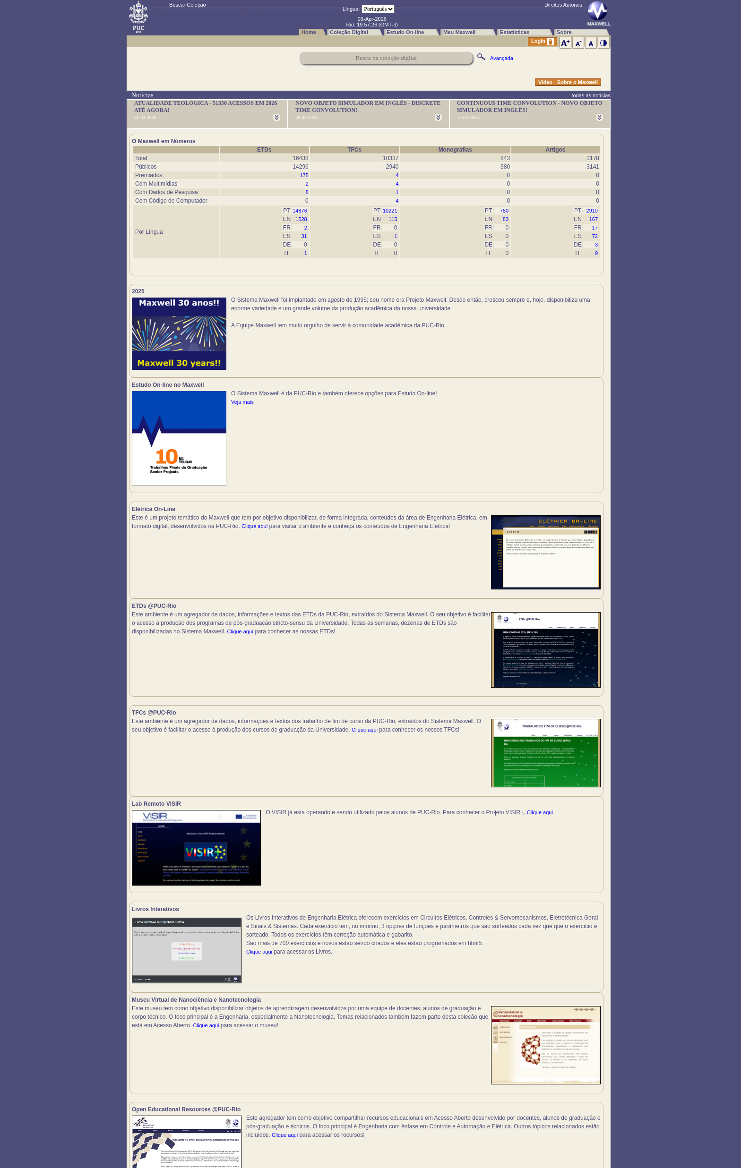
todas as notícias (591, 95)
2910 (592, 210)
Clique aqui (145, 458)
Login (542, 41)
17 (595, 227)
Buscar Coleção (187, 5)
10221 (390, 210)
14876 (300, 210)
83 (505, 219)
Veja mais (479, 317)
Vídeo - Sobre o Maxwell (568, 82)
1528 (301, 219)
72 (595, 236)
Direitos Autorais (563, 5)
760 (504, 210)
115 (392, 219)
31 (304, 236)
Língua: (351, 9)
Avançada (501, 58)
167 (593, 219)
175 (304, 175)
